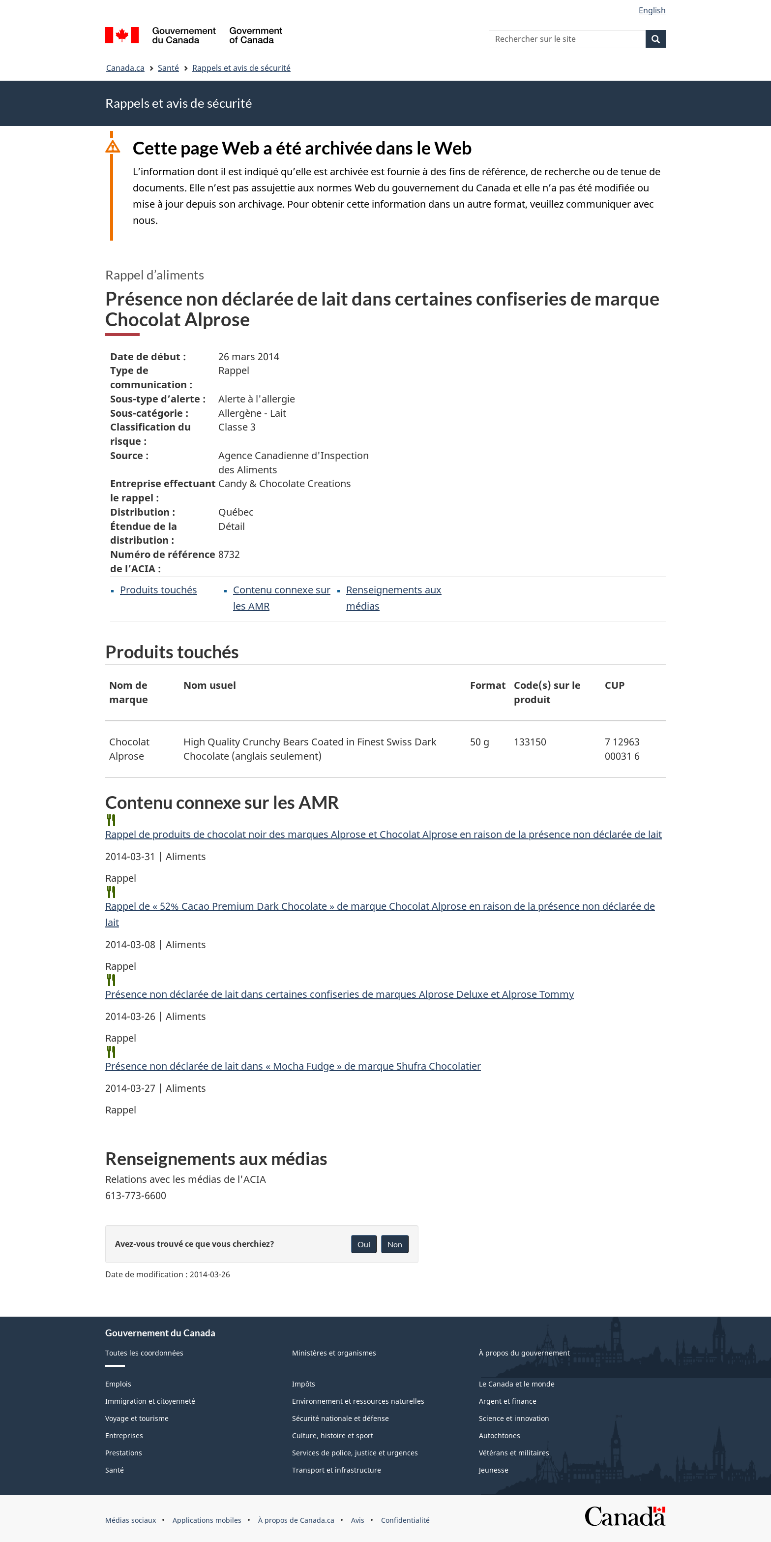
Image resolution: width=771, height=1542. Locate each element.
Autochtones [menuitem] (499, 1435)
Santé (168, 67)
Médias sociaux (130, 1520)
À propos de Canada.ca (296, 1520)
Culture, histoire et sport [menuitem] (332, 1435)
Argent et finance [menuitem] (507, 1401)
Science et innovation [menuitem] (514, 1418)
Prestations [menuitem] (123, 1452)
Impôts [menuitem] (303, 1383)
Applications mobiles (207, 1520)
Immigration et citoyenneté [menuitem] (150, 1401)
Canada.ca (125, 67)
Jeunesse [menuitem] (493, 1470)
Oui (363, 1244)
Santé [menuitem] (114, 1470)
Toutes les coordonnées (144, 1352)
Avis (357, 1520)
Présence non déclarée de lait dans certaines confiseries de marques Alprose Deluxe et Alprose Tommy (339, 994)
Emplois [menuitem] (118, 1383)
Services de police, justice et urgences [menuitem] (355, 1452)
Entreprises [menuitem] (124, 1435)
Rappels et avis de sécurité (241, 67)
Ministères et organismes (334, 1352)
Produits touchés (158, 589)
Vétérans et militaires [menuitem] (514, 1452)
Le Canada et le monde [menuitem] (517, 1383)
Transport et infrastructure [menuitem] (336, 1470)
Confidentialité (405, 1520)
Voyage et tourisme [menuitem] (137, 1418)
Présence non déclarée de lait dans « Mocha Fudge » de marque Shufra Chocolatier (293, 1066)
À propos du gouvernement (524, 1352)
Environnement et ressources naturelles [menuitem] (358, 1401)
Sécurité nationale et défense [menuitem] (340, 1418)
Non (394, 1244)
